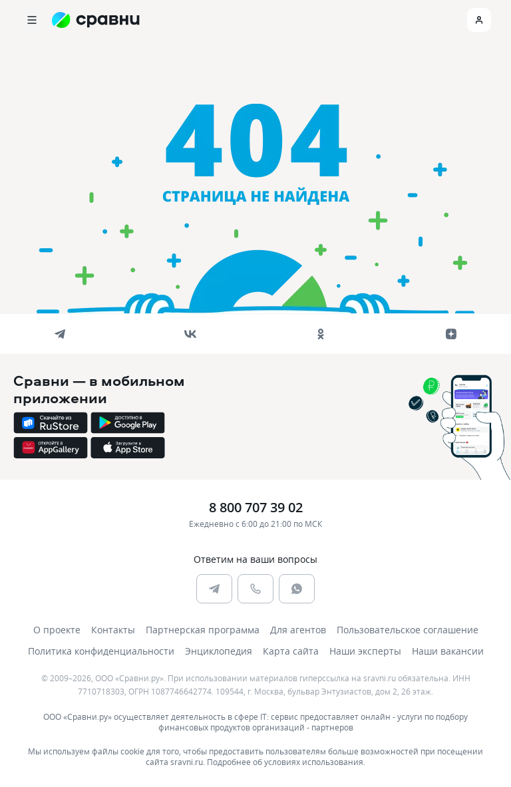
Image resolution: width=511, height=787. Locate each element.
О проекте (57, 629)
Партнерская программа (202, 629)
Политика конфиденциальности (101, 651)
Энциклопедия (218, 651)
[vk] (190, 334)
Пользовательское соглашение (407, 629)
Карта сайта (291, 651)
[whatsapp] (297, 588)
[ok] (320, 334)
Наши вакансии (448, 651)
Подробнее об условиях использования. (286, 761)
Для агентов (298, 629)
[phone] (255, 588)
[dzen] (451, 334)
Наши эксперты (365, 651)
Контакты (113, 629)
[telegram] (60, 334)
